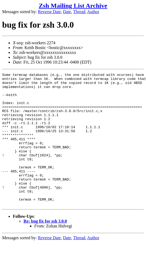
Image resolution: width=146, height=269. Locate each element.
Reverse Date (49, 11)
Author (93, 11)
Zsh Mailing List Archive (73, 5)
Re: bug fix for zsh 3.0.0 (45, 247)
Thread (79, 11)
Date (67, 11)
